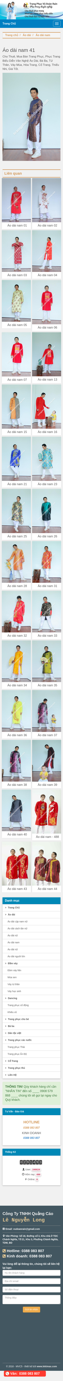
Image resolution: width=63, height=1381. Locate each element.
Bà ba (9, 1026)
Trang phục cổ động (18, 1005)
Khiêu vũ (12, 1012)
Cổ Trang (11, 1061)
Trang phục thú (14, 1068)
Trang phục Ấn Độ (17, 1054)
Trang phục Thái (16, 1047)
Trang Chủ (12, 907)
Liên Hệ (10, 1075)
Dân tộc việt (12, 1033)
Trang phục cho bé (16, 1019)
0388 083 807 (31, 1127)
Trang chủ (11, 35)
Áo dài (27, 35)
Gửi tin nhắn (31, 1309)
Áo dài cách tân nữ (17, 928)
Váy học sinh (14, 991)
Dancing (10, 998)
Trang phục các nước (18, 1040)
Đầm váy (11, 963)
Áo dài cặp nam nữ (17, 921)
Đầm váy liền (14, 970)
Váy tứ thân (14, 984)
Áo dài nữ (13, 935)
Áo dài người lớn (16, 956)
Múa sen (12, 977)
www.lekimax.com (47, 1366)
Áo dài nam (43, 35)
